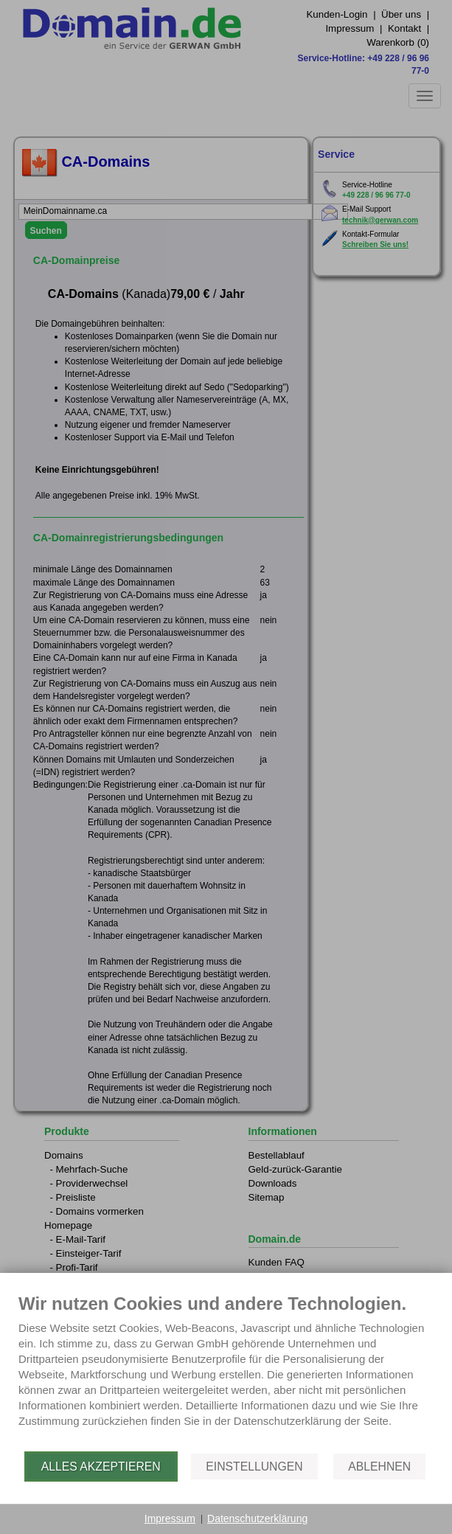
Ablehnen (379, 1466)
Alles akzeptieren (101, 1466)
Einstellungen (254, 1466)
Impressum (170, 1518)
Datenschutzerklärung (257, 1518)
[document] (226, 1371)
